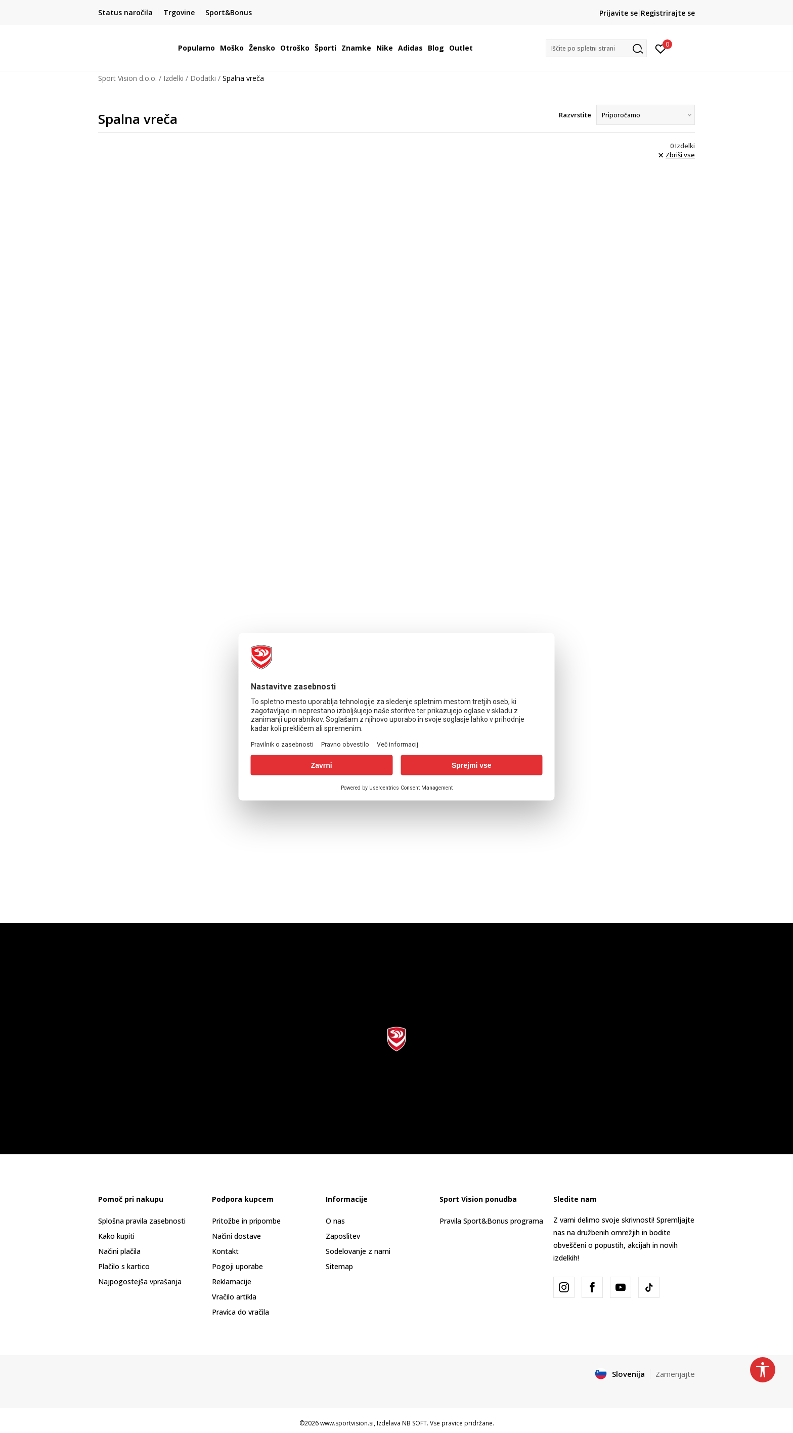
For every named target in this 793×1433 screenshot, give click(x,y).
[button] (596, 48)
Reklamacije (231, 1281)
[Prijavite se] (660, 48)
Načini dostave (236, 1236)
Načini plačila (119, 1251)
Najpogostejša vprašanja (140, 1281)
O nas (335, 1221)
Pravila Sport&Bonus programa (491, 1221)
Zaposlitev (343, 1236)
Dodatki (203, 78)
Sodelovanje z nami (358, 1251)
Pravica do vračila (240, 1312)
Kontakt (225, 1251)
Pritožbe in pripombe (246, 1221)
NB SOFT (414, 1423)
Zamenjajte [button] (675, 1374)
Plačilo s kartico (124, 1266)
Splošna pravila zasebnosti (142, 1221)
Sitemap (339, 1266)
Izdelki (173, 78)
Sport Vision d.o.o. (127, 78)
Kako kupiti (116, 1236)
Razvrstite (575, 114)
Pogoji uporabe (237, 1266)
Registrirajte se (668, 13)
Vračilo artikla (234, 1296)
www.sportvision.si (347, 1423)
